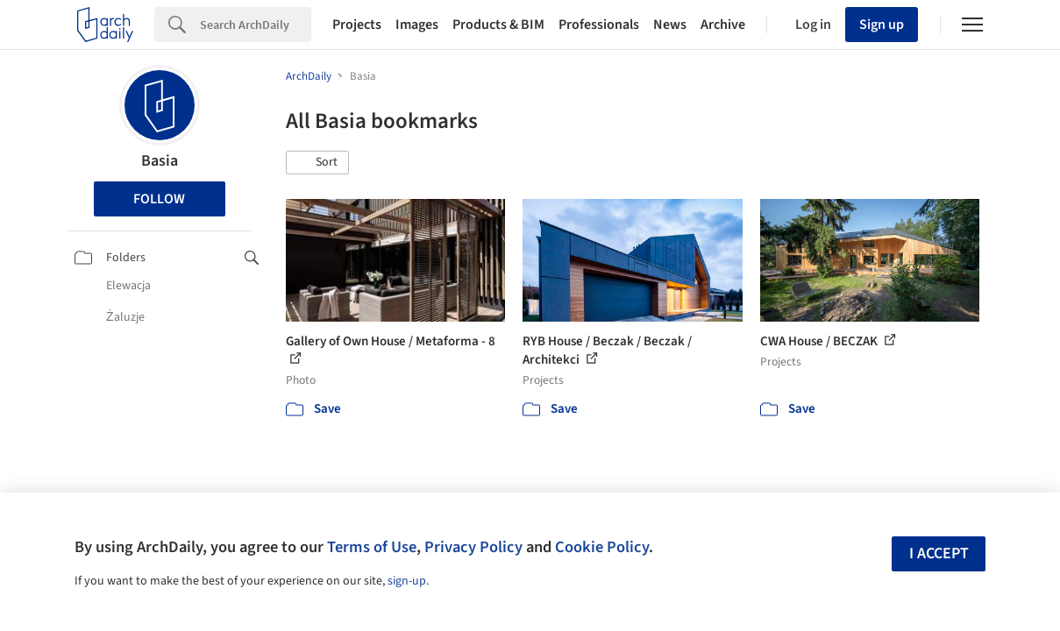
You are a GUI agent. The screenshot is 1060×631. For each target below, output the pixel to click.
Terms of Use (371, 546)
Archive (723, 25)
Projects (356, 25)
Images (416, 25)
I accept (939, 553)
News (670, 25)
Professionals (598, 25)
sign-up (407, 581)
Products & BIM (498, 25)
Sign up (881, 24)
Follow (159, 199)
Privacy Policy (473, 546)
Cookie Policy (602, 546)
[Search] (255, 24)
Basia (159, 161)
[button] (317, 163)
